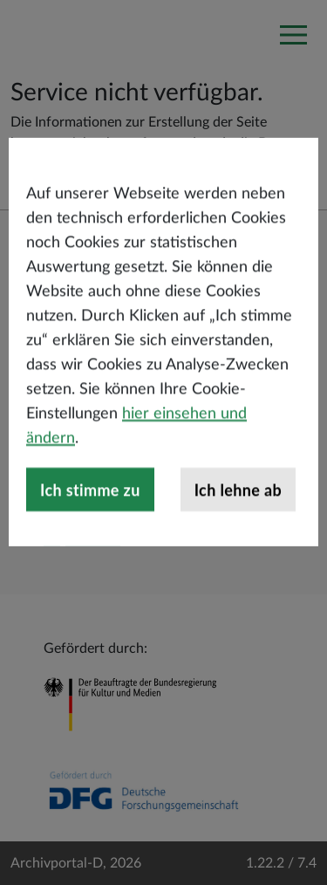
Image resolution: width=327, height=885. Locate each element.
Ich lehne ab (238, 541)
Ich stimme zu (90, 541)
